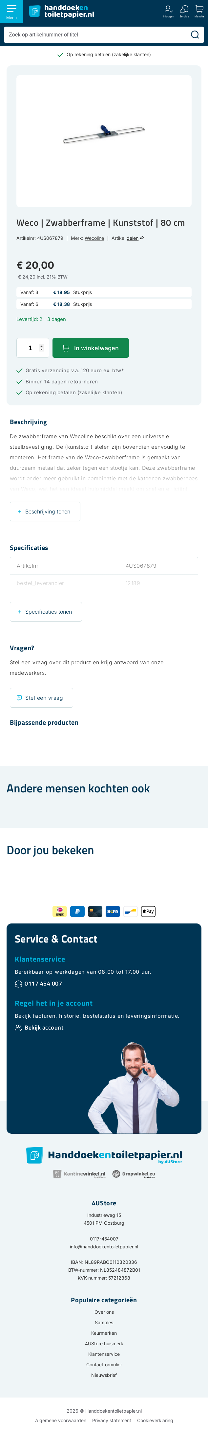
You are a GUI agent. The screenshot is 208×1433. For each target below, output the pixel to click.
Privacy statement (111, 1420)
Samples (104, 1322)
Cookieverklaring (155, 1420)
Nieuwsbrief (104, 1375)
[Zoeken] (195, 35)
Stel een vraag (44, 697)
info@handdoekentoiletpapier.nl (104, 1246)
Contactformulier (104, 1364)
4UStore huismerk (104, 1343)
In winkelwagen (96, 348)
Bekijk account (44, 1027)
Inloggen (168, 16)
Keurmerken (104, 1333)
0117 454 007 (43, 983)
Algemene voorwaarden (60, 1420)
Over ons (104, 1312)
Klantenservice (40, 959)
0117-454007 (104, 1238)
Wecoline (94, 238)
